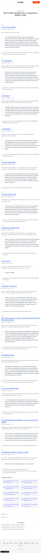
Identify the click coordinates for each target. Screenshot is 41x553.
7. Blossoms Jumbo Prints (10, 228)
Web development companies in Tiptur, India (30, 493)
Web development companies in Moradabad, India (30, 481)
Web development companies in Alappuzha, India (11, 499)
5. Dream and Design (8, 162)
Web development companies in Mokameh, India (11, 505)
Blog (7, 543)
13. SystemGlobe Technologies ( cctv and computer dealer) (19, 421)
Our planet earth (27, 543)
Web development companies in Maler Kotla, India (30, 487)
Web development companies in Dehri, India (11, 481)
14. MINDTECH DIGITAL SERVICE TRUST (15, 452)
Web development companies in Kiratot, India (30, 505)
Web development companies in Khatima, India (30, 499)
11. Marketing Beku (7, 355)
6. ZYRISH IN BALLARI (8, 194)
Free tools (16, 543)
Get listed (36, 2)
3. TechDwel (5, 96)
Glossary (11, 543)
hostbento (21, 543)
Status (4, 543)
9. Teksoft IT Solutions (9, 286)
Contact (32, 543)
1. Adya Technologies (8, 27)
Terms (36, 543)
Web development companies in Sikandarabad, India (11, 493)
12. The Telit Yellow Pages (10, 388)
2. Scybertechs (6, 61)
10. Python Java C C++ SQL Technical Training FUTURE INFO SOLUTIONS (20, 319)
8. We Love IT (6, 261)
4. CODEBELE (6, 129)
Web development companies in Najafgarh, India (11, 487)
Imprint (20, 545)
